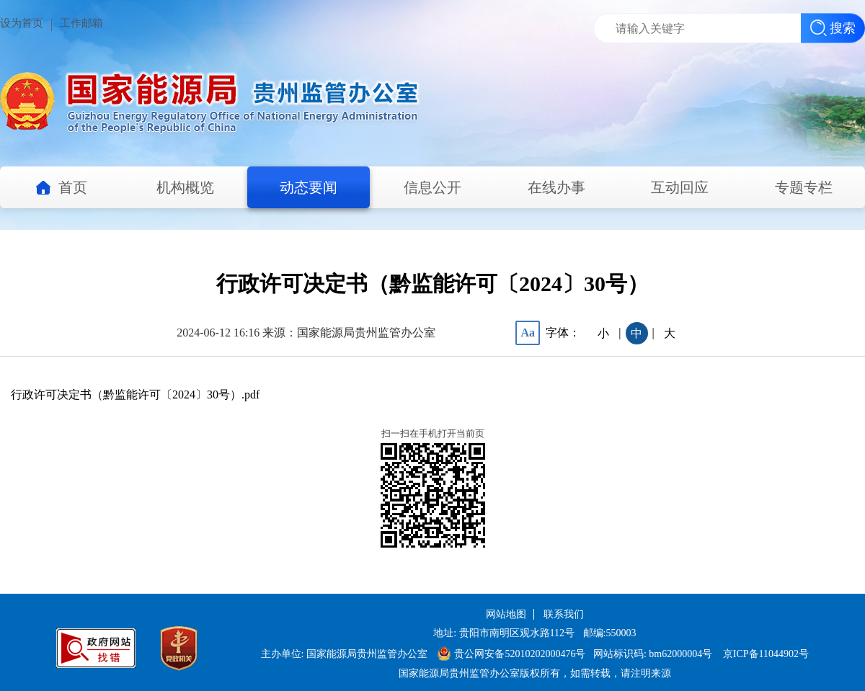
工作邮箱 (81, 23)
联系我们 (564, 614)
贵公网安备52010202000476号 (511, 653)
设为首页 (21, 23)
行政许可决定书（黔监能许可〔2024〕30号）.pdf (135, 394)
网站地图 (506, 614)
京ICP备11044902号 (766, 653)
